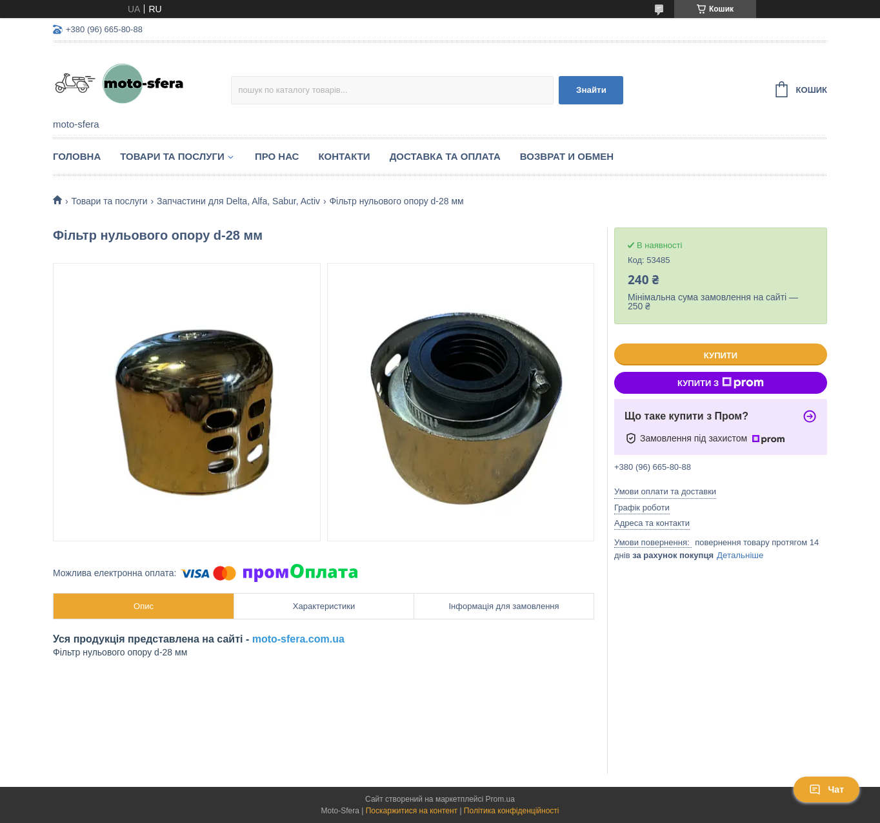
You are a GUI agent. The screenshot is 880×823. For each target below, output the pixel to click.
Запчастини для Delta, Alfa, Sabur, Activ (238, 201)
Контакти (344, 156)
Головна (77, 156)
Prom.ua (500, 799)
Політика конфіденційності (511, 810)
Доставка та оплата (445, 156)
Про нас (277, 156)
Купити (720, 355)
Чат (826, 789)
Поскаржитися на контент (411, 810)
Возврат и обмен (567, 156)
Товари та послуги (172, 156)
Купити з (720, 383)
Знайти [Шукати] (591, 90)
